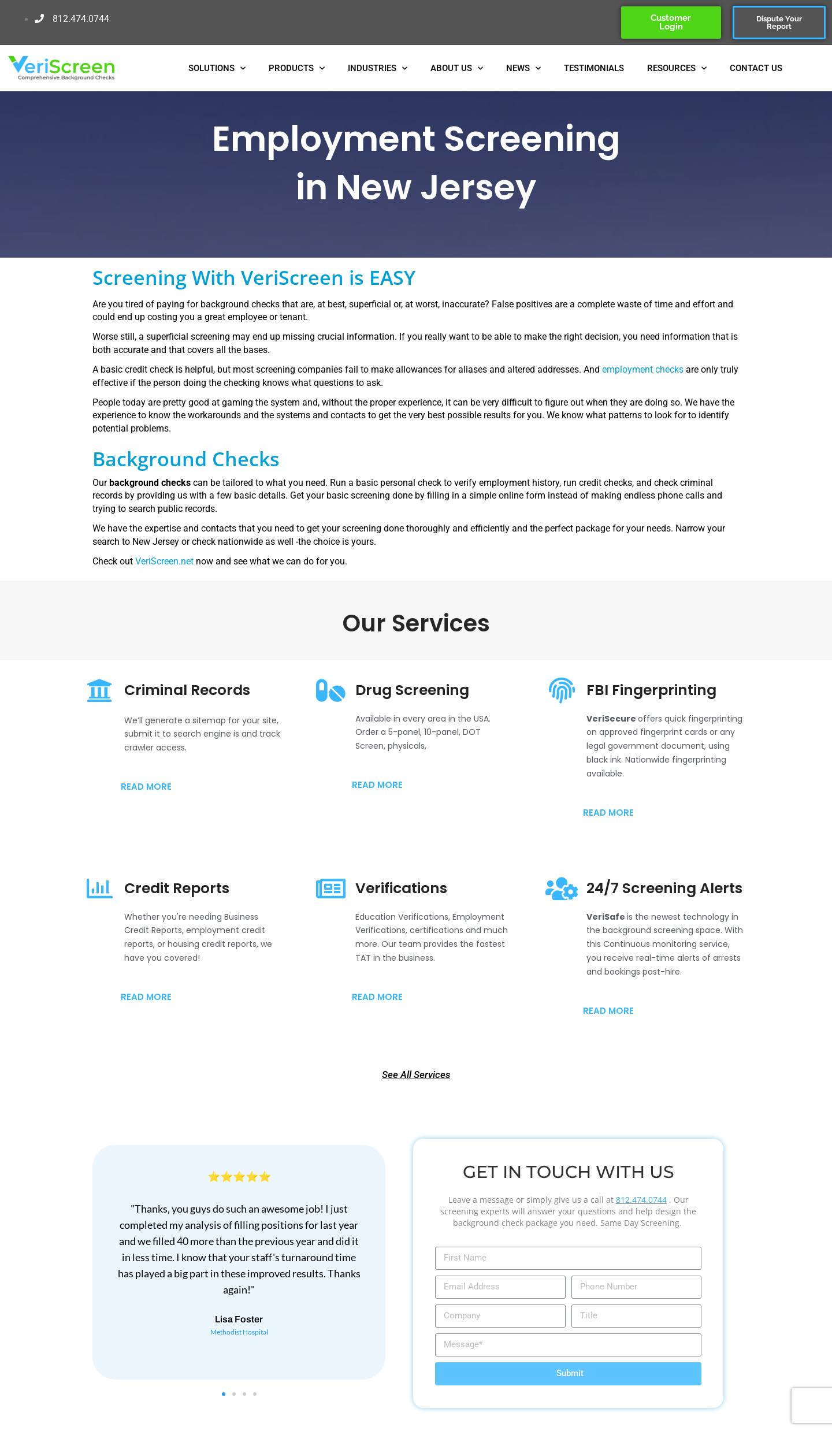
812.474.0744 (641, 1199)
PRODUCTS (297, 68)
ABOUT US (456, 68)
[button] (223, 1394)
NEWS (523, 68)
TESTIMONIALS (594, 68)
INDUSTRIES (377, 68)
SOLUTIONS (217, 68)
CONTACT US (756, 68)
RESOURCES (677, 68)
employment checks (644, 369)
